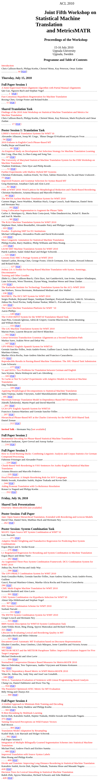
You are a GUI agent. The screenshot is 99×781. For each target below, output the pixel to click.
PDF (24, 71)
